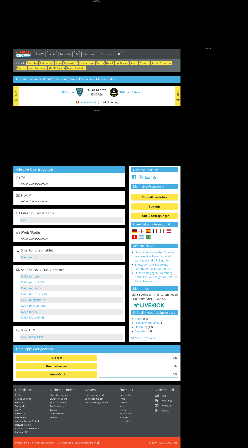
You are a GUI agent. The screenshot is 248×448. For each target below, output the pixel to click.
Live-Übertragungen (60, 395)
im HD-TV (20, 413)
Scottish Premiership (161, 63)
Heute (52, 54)
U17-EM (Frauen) (56, 68)
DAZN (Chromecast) (34, 294)
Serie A (134, 63)
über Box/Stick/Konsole (27, 428)
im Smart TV (21, 432)
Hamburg (141, 327)
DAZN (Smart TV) (32, 337)
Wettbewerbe (57, 413)
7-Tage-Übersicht (23, 398)
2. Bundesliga (46, 63)
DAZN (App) (28, 257)
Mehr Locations (143, 338)
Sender (53, 417)
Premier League (87, 63)
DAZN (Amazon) (31, 276)
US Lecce (56, 358)
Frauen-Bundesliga (76, 68)
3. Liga (58, 63)
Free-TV (39, 54)
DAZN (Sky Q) (29, 312)
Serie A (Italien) (89, 102)
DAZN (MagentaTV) (33, 300)
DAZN (25, 220)
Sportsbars (107, 54)
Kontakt (124, 417)
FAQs (122, 398)
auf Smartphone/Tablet (27, 420)
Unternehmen (127, 395)
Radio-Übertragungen (154, 216)
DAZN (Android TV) (33, 282)
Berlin (138, 319)
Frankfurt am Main (147, 323)
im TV (18, 409)
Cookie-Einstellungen (85, 442)
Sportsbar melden (94, 398)
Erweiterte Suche (58, 398)
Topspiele (65, 54)
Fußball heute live (154, 197)
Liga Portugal (122, 63)
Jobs (122, 406)
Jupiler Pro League (37, 68)
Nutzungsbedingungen (42, 442)
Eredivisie (144, 63)
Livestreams (90, 54)
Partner (123, 402)
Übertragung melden (95, 395)
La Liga (100, 63)
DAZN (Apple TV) (31, 288)
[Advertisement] (96, 25)
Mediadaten (126, 413)
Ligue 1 (109, 63)
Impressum (21, 442)
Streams (154, 206)
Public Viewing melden (96, 402)
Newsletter (125, 420)
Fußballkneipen (58, 402)
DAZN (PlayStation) (33, 306)
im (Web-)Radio (23, 424)
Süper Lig (21, 68)
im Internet (21, 417)
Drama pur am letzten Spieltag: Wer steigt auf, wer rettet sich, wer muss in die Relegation (155, 256)
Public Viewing (57, 406)
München (141, 331)
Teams (53, 409)
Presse (123, 409)
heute (18, 395)
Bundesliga (32, 63)
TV (77, 54)
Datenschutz (64, 442)
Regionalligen (70, 63)
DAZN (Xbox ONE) (32, 317)
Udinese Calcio (56, 374)
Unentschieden (56, 366)
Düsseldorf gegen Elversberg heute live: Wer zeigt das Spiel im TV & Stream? (156, 277)
